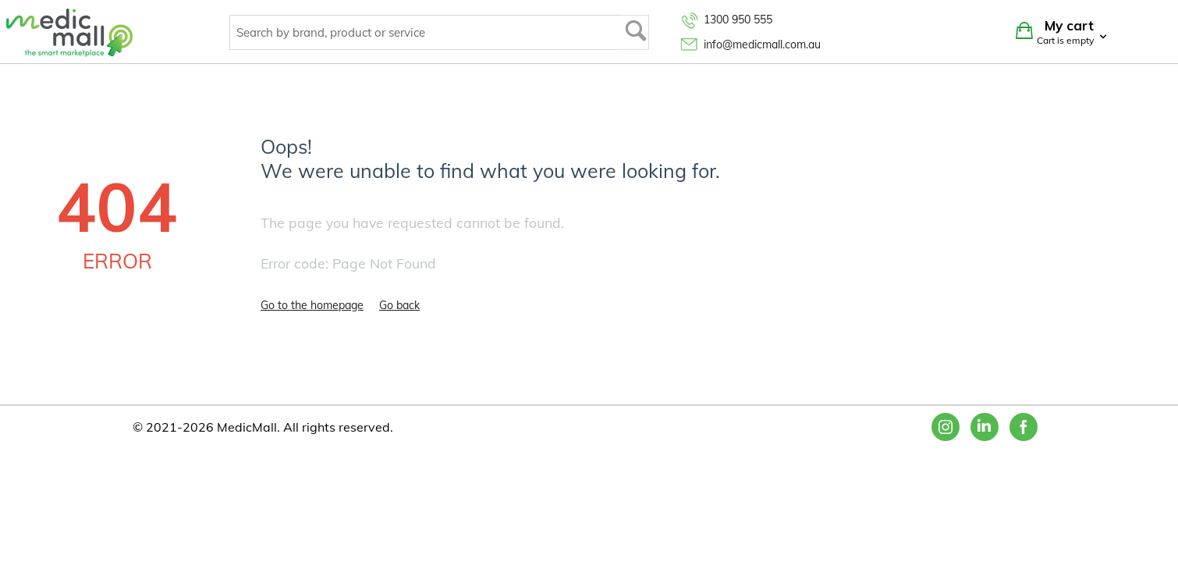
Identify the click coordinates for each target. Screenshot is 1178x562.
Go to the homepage (312, 305)
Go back (399, 305)
